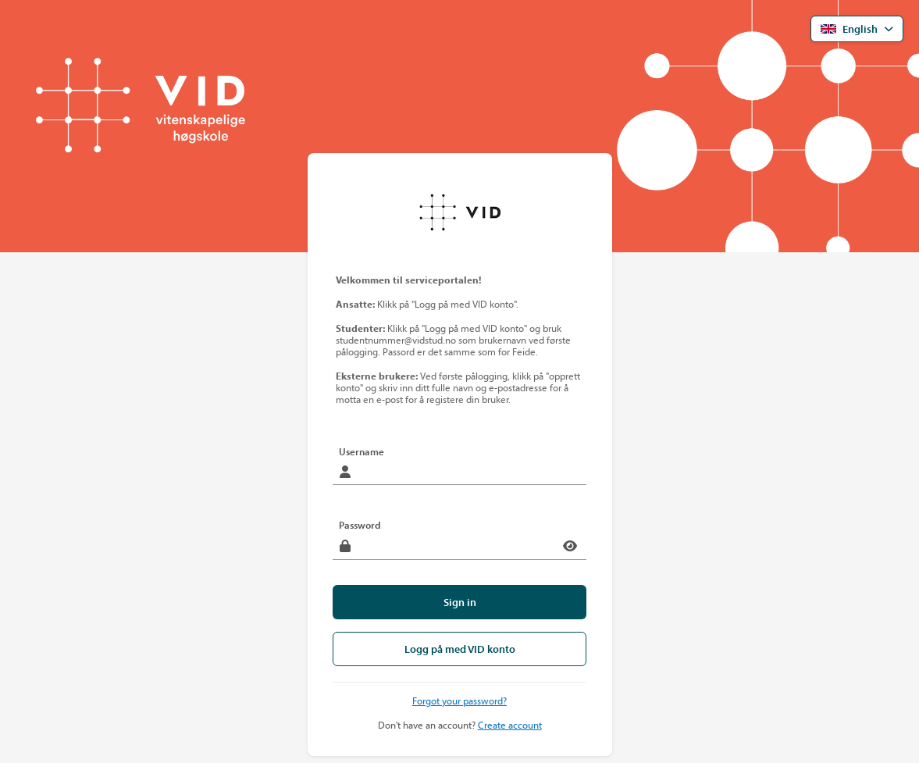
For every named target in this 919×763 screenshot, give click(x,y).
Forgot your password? (459, 701)
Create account (510, 725)
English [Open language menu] (849, 29)
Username (361, 451)
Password (360, 525)
